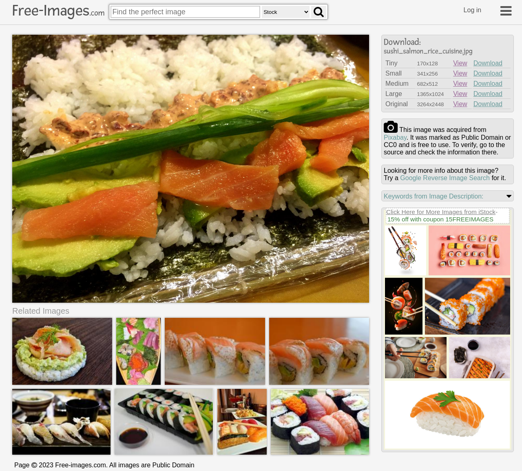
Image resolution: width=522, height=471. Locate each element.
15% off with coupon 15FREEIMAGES (440, 219)
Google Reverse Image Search (445, 177)
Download (487, 63)
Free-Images (58, 10)
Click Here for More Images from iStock (440, 211)
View (460, 63)
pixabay (395, 137)
